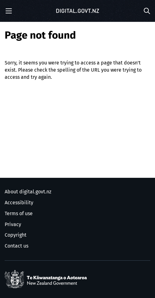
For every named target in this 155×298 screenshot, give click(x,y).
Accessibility (19, 202)
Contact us (16, 246)
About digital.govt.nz (28, 191)
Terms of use (19, 213)
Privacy (13, 224)
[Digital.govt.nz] (77, 11)
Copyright (15, 235)
